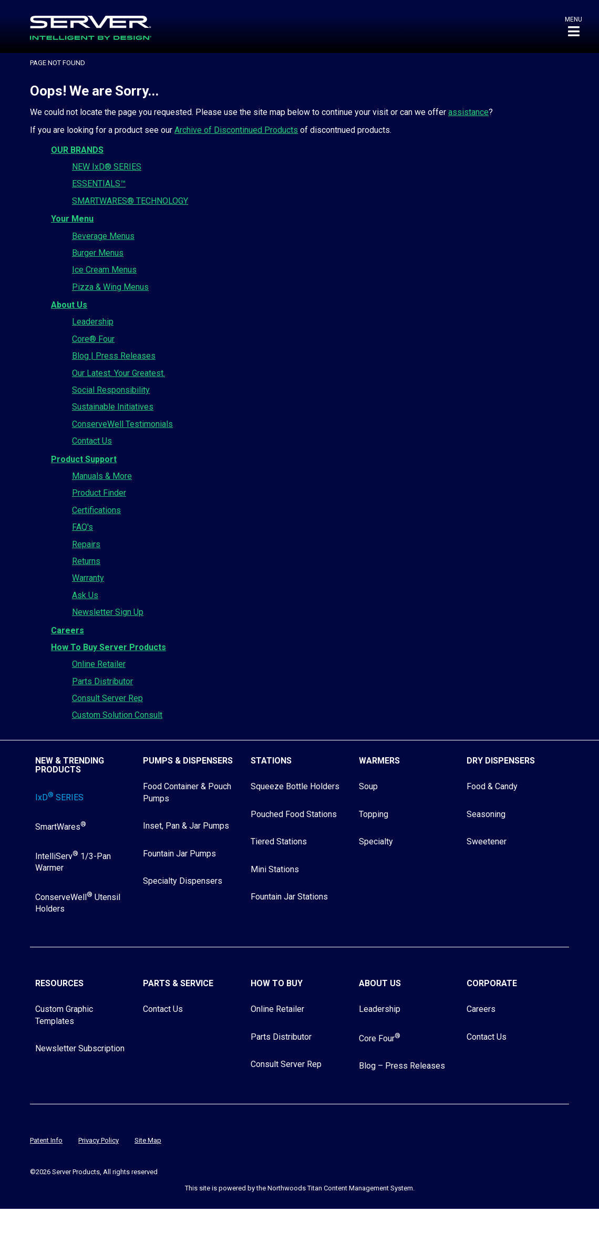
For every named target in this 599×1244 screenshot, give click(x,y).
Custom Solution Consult (117, 715)
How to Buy (277, 983)
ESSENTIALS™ (99, 184)
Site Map (148, 1140)
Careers (67, 630)
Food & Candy (492, 786)
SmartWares (60, 827)
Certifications (96, 510)
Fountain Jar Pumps (179, 854)
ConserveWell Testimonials (122, 424)
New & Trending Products (69, 765)
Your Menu (72, 219)
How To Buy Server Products (108, 647)
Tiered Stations (279, 841)
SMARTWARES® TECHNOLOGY (130, 201)
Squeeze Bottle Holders (295, 786)
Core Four (379, 1038)
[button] (573, 26)
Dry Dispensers (501, 761)
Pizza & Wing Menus (110, 287)
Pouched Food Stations (294, 814)
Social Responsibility (111, 390)
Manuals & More (102, 476)
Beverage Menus (103, 236)
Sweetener (487, 841)
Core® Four (93, 339)
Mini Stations (275, 869)
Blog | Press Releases (114, 356)
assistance (468, 112)
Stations (271, 761)
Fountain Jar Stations (289, 897)
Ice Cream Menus (104, 270)
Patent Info (46, 1140)
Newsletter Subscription (80, 1048)
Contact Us (92, 441)
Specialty (376, 841)
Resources (59, 983)
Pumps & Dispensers (188, 761)
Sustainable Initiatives (112, 407)
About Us (69, 305)
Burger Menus (97, 253)
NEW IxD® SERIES (106, 167)
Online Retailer (99, 664)
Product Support (84, 459)
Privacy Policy (98, 1140)
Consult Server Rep (107, 698)
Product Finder (99, 493)
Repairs (86, 544)
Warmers (379, 761)
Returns (86, 561)
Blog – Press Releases (402, 1066)
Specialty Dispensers (182, 881)
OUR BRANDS (77, 150)
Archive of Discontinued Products (236, 130)
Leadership (92, 322)
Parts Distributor (102, 681)
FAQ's (82, 527)
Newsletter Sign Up (107, 612)
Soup (368, 786)
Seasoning (486, 814)
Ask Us (85, 595)
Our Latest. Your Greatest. (118, 373)
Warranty (88, 578)
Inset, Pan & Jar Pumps (186, 826)
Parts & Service (178, 983)
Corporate (492, 983)
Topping (373, 814)
